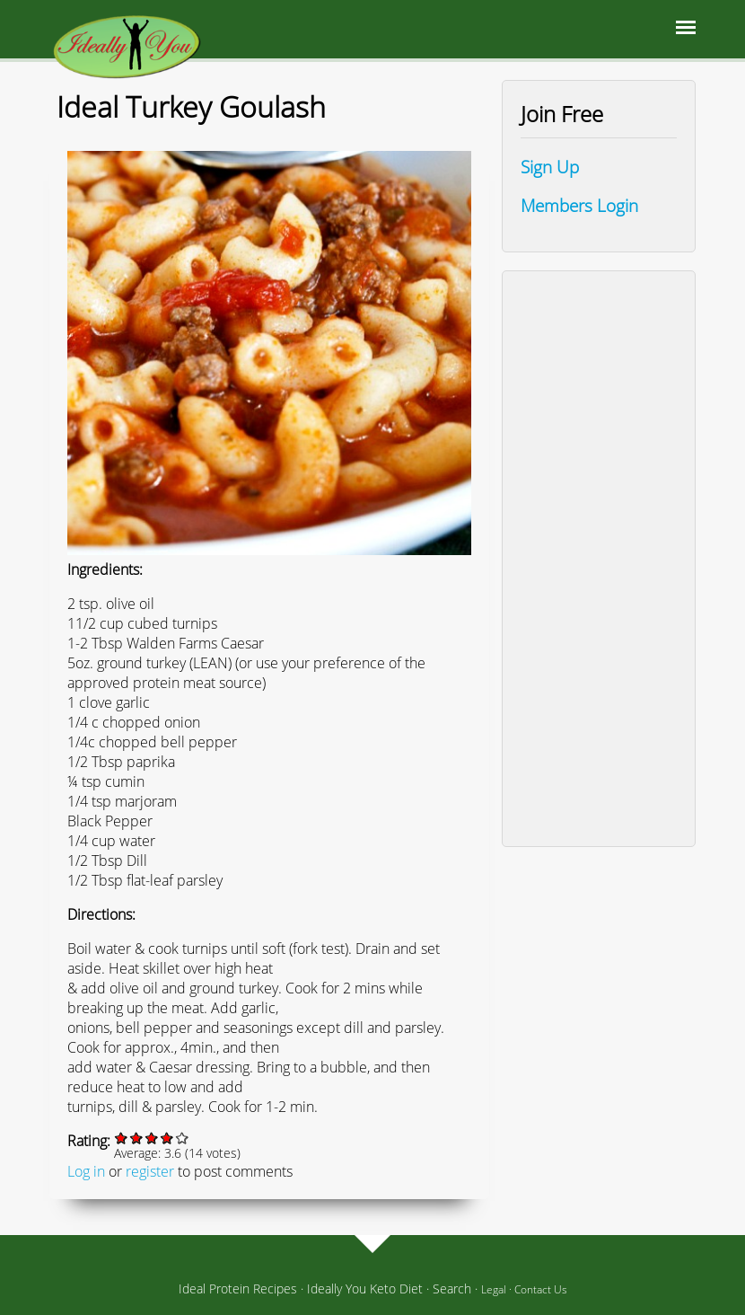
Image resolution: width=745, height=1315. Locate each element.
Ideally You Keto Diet (365, 1288)
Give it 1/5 (121, 1137)
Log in (86, 1171)
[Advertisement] (599, 558)
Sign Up (550, 166)
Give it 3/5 (152, 1137)
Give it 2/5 (137, 1137)
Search (452, 1288)
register (150, 1171)
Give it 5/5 (182, 1137)
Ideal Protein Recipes (238, 1288)
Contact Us (540, 1289)
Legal (493, 1289)
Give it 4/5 (167, 1137)
